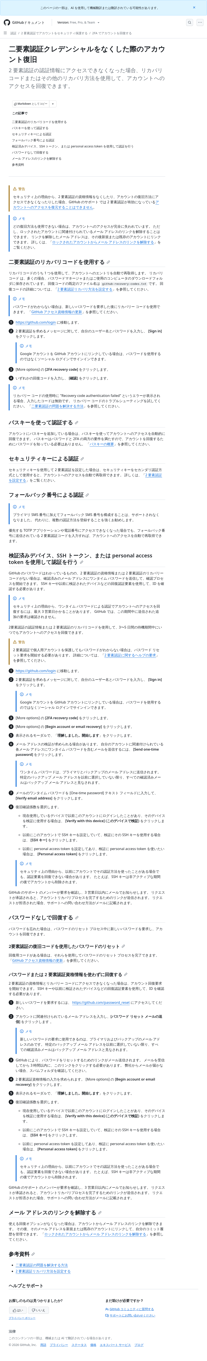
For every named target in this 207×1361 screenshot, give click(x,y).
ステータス (79, 1345)
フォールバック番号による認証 (49, 494)
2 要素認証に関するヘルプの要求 (130, 655)
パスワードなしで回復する (43, 917)
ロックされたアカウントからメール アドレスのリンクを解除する (103, 242)
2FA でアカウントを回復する (112, 33)
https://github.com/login (36, 322)
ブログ (139, 1345)
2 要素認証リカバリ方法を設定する (84, 289)
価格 (93, 1345)
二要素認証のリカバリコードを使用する (59, 261)
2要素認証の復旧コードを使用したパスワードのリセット (67, 946)
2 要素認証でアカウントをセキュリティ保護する (54, 33)
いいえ (38, 1310)
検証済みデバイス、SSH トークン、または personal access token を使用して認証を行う (80, 558)
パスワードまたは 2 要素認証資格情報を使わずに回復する (68, 974)
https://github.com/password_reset (101, 1002)
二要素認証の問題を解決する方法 (57, 406)
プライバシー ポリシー (22, 1318)
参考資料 (22, 1253)
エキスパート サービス (115, 1345)
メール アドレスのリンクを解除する (55, 1212)
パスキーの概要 (102, 444)
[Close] (194, 7)
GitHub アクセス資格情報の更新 (56, 311)
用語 (43, 1345)
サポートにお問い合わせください (130, 1315)
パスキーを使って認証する (43, 422)
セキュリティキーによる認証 (46, 458)
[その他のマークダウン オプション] (53, 103)
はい (18, 1310)
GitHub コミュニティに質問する (129, 1309)
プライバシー (59, 1345)
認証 (13, 33)
